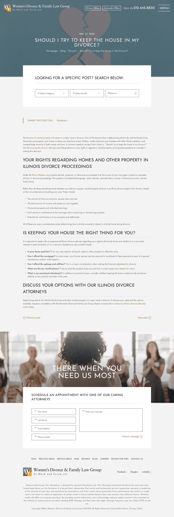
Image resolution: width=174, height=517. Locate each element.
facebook (62, 120)
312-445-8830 (144, 8)
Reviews (86, 459)
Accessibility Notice (120, 509)
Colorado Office (112, 8)
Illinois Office (92, 8)
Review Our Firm (120, 459)
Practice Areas (47, 459)
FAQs (76, 459)
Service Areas (64, 459)
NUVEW (87, 509)
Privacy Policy (136, 509)
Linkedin (145, 472)
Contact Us (137, 459)
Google (134, 472)
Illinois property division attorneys (41, 147)
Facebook (121, 472)
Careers (104, 459)
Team (33, 459)
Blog (95, 459)
